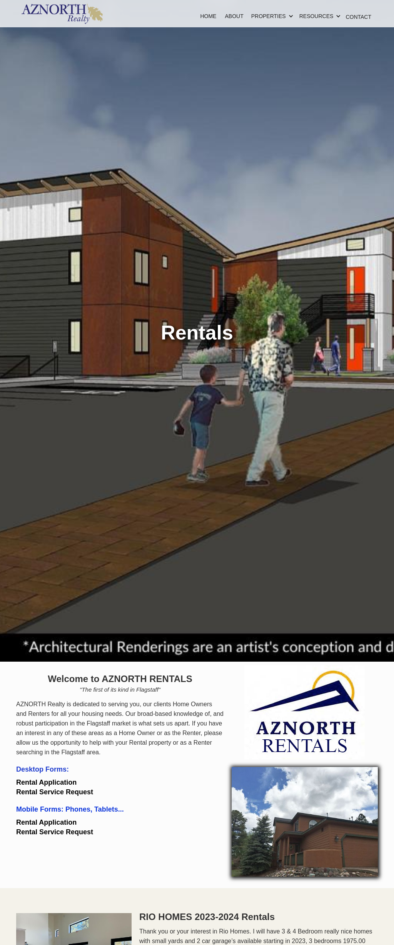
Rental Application (46, 782)
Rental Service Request (54, 792)
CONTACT (358, 17)
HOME (208, 16)
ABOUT (234, 16)
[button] (268, 16)
